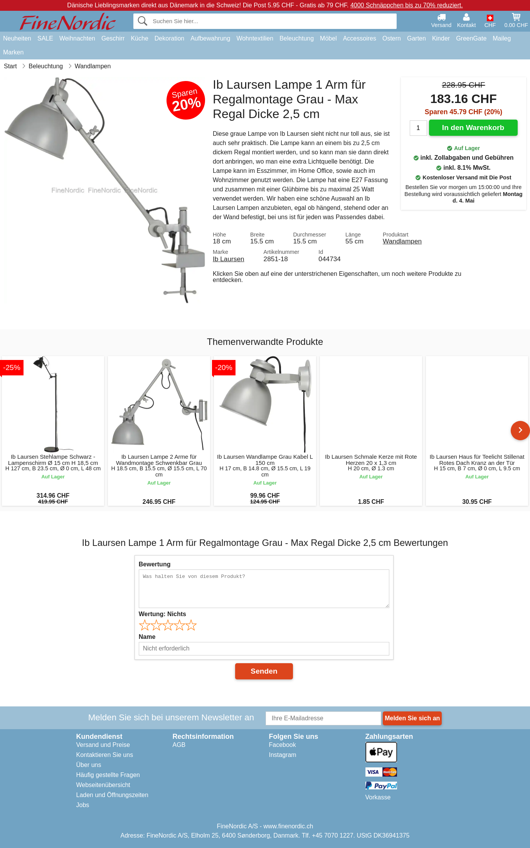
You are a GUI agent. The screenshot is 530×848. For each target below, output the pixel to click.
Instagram (282, 755)
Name (147, 636)
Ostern (391, 38)
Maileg (502, 38)
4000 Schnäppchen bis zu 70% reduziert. (406, 5)
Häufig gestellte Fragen (108, 775)
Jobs (82, 805)
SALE (45, 38)
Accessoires (359, 38)
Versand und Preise (103, 745)
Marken (13, 52)
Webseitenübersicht (103, 785)
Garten (416, 38)
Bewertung (155, 564)
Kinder (441, 38)
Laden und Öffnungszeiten (112, 795)
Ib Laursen (228, 259)
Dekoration (169, 38)
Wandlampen (402, 241)
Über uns (88, 765)
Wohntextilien (254, 38)
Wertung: (162, 614)
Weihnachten (77, 38)
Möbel (328, 38)
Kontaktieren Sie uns (104, 755)
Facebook (282, 745)
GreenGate (471, 38)
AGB (179, 745)
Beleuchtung (296, 38)
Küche (139, 38)
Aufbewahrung (210, 38)
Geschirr (113, 38)
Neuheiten (17, 38)
